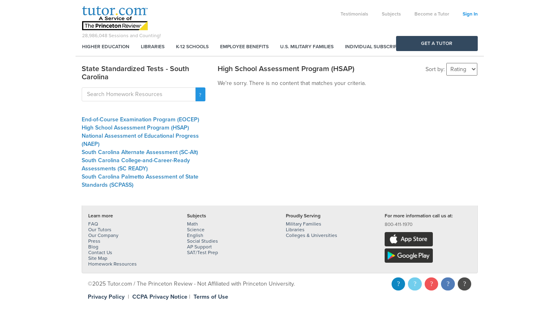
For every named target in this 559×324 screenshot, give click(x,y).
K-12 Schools (192, 46)
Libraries (153, 46)
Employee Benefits (244, 46)
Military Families (303, 224)
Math (192, 224)
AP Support (199, 247)
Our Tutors (99, 229)
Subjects (391, 14)
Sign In (470, 14)
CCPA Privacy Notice (159, 296)
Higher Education (105, 46)
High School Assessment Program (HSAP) (135, 127)
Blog (93, 247)
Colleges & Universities (311, 235)
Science (196, 229)
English (195, 235)
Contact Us (100, 252)
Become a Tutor (431, 14)
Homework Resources (112, 264)
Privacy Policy (106, 296)
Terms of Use (211, 296)
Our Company (103, 235)
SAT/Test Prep (202, 252)
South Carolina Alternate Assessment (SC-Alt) (140, 152)
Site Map (97, 258)
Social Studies (202, 241)
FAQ (93, 224)
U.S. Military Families (307, 46)
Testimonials (354, 14)
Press (94, 241)
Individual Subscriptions (378, 46)
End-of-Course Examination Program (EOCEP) (140, 119)
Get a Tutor (436, 43)
